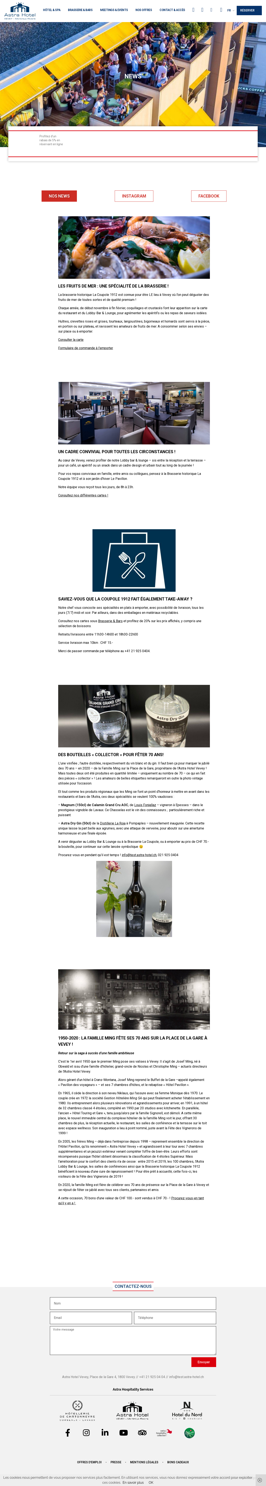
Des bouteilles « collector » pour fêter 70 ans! (111, 754)
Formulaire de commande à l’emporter (85, 348)
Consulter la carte (71, 340)
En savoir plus (133, 1483)
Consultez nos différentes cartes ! (83, 495)
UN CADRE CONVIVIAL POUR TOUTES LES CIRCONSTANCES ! (116, 451)
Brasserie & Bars (110, 621)
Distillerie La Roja (113, 823)
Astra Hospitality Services (133, 1389)
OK (151, 1483)
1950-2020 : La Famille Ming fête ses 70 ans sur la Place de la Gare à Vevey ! (132, 1041)
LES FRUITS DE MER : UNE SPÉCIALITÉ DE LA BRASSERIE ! (113, 286)
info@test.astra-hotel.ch (139, 855)
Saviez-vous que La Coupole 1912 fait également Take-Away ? (125, 599)
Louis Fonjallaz (145, 805)
